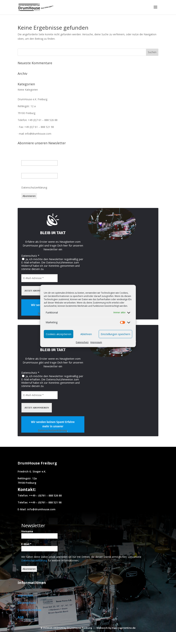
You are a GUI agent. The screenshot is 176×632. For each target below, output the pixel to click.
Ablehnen (86, 334)
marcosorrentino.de (123, 628)
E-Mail (26, 171)
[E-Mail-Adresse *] (39, 278)
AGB (21, 617)
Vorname (27, 158)
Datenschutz (82, 342)
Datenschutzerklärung (34, 187)
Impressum (96, 342)
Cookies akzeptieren (58, 334)
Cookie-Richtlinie (29, 610)
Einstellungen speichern (115, 334)
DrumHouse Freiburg (79, 628)
